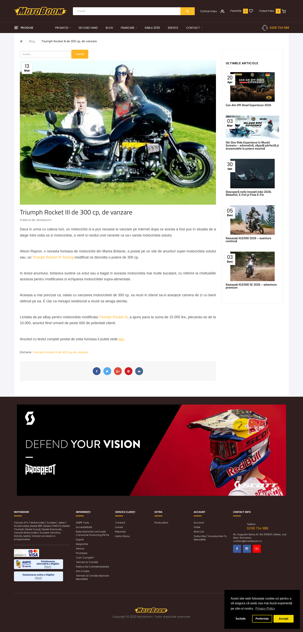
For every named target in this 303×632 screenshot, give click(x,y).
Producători (161, 522)
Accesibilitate (84, 527)
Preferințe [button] (262, 618)
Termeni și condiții (87, 562)
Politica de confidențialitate (92, 566)
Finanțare (81, 553)
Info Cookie (82, 571)
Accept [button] (283, 618)
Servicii (80, 548)
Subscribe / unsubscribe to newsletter (210, 537)
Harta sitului (122, 536)
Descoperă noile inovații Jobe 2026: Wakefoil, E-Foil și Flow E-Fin (249, 193)
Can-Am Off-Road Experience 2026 (248, 105)
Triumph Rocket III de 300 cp (52, 352)
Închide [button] (241, 618)
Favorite (235, 11)
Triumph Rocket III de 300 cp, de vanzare (69, 41)
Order (197, 527)
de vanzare (80, 352)
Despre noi (82, 544)
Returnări (120, 531)
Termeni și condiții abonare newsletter (92, 577)
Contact (120, 522)
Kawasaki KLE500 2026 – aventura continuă (248, 239)
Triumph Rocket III (113, 317)
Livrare (119, 527)
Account (199, 522)
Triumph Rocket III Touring (53, 257)
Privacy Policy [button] (265, 608)
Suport (80, 539)
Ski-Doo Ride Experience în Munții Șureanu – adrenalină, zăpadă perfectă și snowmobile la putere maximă (252, 145)
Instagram (247, 549)
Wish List (199, 531)
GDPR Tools (82, 522)
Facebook (237, 549)
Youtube (257, 549)
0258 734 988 (279, 28)
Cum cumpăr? (85, 557)
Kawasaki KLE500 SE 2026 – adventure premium (251, 286)
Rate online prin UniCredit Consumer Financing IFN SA (92, 533)
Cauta (79, 54)
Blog (32, 41)
